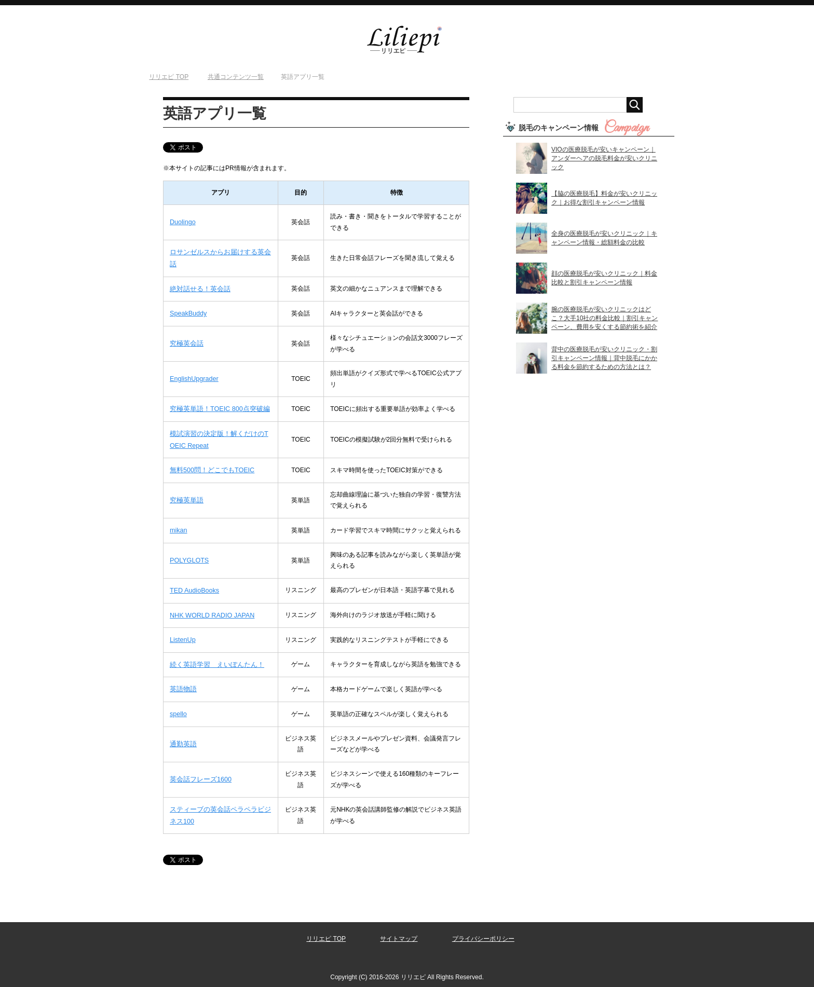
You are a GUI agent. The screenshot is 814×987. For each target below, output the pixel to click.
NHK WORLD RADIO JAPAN (210, 609)
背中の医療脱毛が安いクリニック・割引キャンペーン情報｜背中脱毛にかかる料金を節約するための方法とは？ (604, 358)
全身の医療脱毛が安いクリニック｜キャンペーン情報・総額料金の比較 (604, 238)
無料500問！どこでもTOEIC (209, 466)
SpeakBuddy (187, 311)
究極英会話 (185, 341)
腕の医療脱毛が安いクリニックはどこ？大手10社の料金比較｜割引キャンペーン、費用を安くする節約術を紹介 (604, 318)
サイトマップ (398, 930)
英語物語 (182, 682)
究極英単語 (185, 495)
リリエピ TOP (326, 930)
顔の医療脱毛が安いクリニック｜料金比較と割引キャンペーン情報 (604, 278)
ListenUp (182, 633)
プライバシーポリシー (483, 930)
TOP (168, 76)
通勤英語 (182, 735)
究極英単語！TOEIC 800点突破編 (216, 406)
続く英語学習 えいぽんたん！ (213, 657)
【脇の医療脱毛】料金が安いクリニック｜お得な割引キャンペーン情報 (604, 198)
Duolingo (182, 222)
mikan (178, 525)
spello (178, 705)
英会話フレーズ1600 (198, 771)
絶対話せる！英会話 (198, 287)
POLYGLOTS (188, 555)
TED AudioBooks (193, 584)
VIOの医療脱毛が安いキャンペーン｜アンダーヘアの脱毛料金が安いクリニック (604, 158)
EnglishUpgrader (193, 376)
